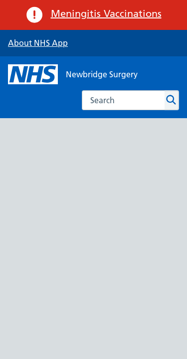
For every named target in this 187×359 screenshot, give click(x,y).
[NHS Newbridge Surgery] (73, 74)
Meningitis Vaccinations (106, 13)
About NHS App (38, 43)
